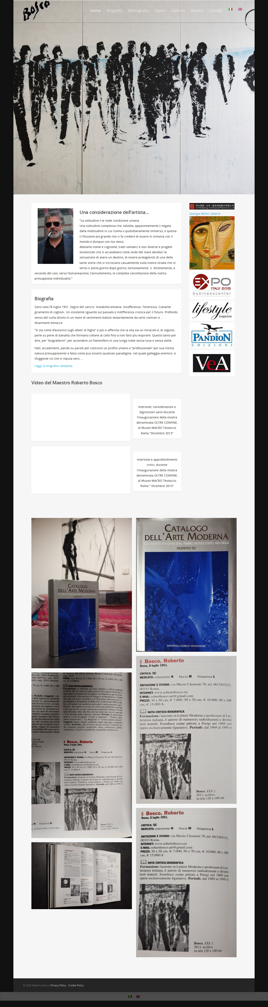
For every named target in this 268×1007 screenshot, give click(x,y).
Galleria (178, 10)
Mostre (197, 10)
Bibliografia (138, 10)
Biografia (114, 10)
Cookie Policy (76, 985)
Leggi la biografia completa (53, 366)
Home (95, 10)
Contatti (216, 10)
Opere (160, 10)
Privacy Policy (58, 985)
